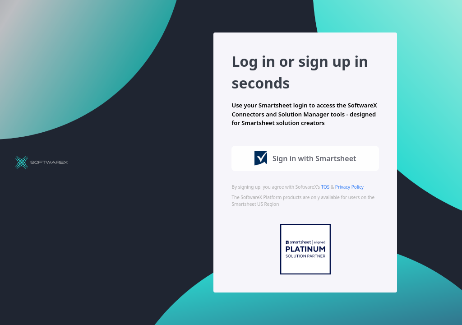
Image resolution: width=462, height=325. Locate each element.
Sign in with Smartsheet (305, 158)
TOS (325, 187)
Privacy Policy (349, 187)
